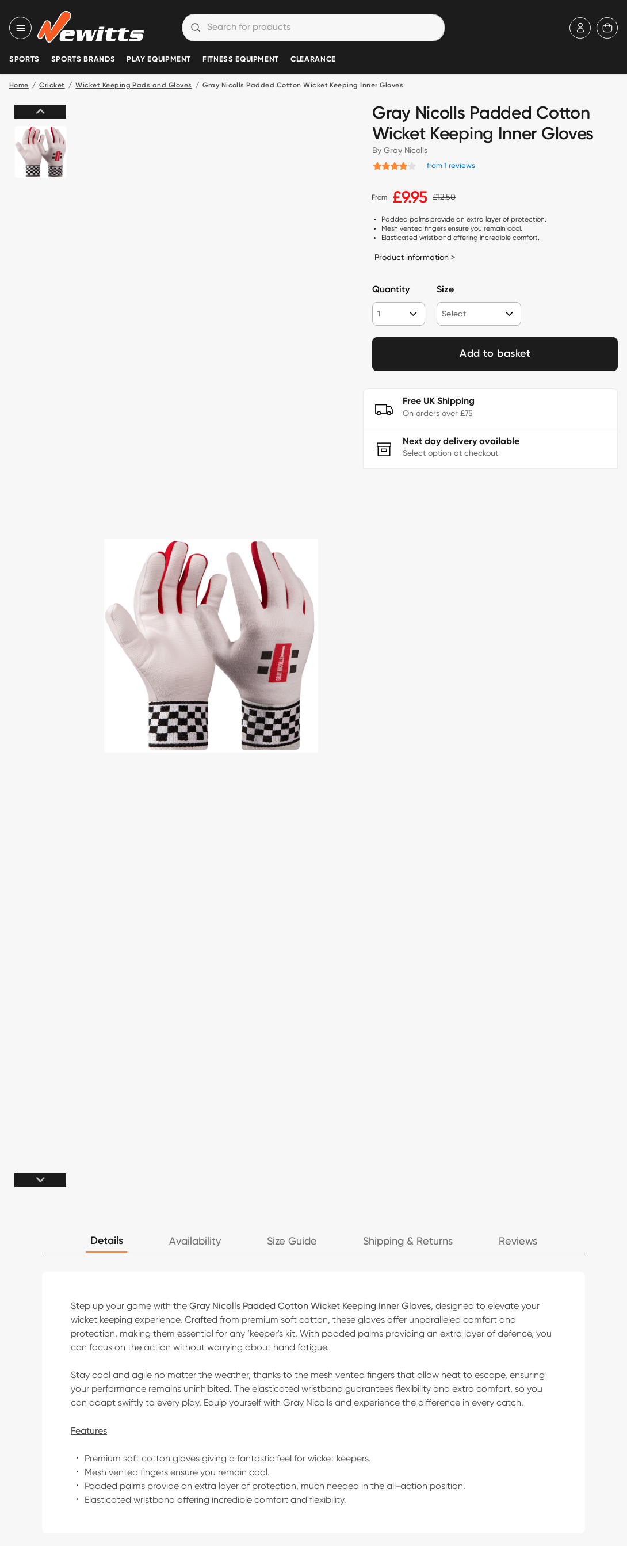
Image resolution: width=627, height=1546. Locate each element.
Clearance (313, 59)
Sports (24, 59)
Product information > (414, 257)
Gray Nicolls (405, 150)
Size (445, 290)
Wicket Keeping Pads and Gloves (133, 85)
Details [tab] (106, 1241)
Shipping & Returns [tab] (408, 1241)
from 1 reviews (451, 165)
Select (454, 313)
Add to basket (495, 354)
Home (19, 85)
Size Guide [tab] (292, 1241)
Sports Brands (83, 59)
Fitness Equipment (240, 59)
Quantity (391, 290)
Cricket (51, 85)
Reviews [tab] (518, 1241)
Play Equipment (159, 59)
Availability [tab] (195, 1241)
